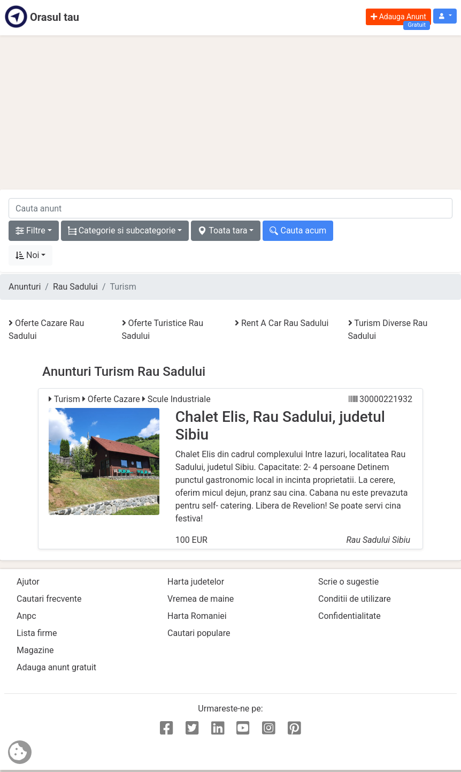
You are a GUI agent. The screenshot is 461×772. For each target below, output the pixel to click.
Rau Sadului (75, 287)
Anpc (26, 616)
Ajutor (28, 582)
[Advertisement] (230, 112)
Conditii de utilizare (354, 599)
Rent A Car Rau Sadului (281, 323)
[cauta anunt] (230, 208)
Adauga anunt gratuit (56, 667)
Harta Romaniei (197, 616)
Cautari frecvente (49, 599)
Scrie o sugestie (348, 582)
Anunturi (25, 287)
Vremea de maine (200, 599)
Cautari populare (198, 633)
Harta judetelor (195, 582)
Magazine (35, 650)
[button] (445, 16)
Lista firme (37, 633)
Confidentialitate (349, 616)
